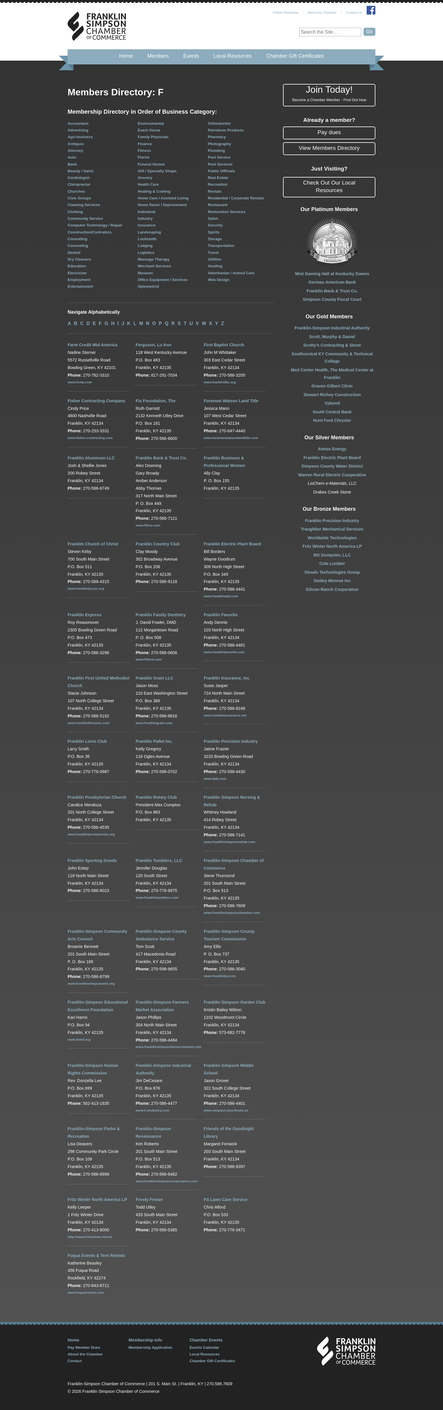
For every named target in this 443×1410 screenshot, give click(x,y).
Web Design (218, 280)
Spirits (213, 232)
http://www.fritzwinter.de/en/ (90, 1237)
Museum (145, 273)
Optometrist (148, 286)
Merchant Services (154, 266)
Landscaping (149, 232)
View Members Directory (329, 148)
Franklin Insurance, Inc (226, 678)
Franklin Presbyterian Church (97, 797)
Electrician (77, 273)
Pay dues (329, 132)
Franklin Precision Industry (231, 741)
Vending (215, 266)
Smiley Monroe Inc (332, 580)
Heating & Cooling (154, 191)
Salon (213, 218)
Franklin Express (84, 614)
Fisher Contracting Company (96, 400)
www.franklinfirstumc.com (89, 723)
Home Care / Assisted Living (163, 198)
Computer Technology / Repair (95, 225)
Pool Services (220, 164)
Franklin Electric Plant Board (232, 544)
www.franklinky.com (220, 976)
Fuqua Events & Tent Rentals (96, 1255)
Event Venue (149, 130)
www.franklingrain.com (154, 723)
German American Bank (332, 282)
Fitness (144, 150)
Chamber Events (206, 1340)
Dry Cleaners (79, 259)
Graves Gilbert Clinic (332, 386)
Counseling (78, 245)
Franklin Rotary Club (156, 797)
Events (191, 56)
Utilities (215, 259)
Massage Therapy (154, 259)
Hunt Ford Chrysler (332, 420)
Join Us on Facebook (371, 10)
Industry (145, 218)
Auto (72, 157)
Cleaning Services (84, 205)
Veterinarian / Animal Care (231, 273)
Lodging (145, 245)
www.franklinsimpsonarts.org (91, 983)
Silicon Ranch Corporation (332, 589)
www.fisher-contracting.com (90, 438)
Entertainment (80, 286)
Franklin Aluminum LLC (91, 458)
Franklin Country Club (158, 544)
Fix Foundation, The (155, 400)
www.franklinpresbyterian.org (91, 834)
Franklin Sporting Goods (92, 860)
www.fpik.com (215, 778)
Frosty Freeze (149, 1199)
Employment (79, 280)
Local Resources (233, 56)
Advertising (78, 130)
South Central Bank (332, 412)
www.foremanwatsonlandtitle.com (231, 438)
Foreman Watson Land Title (231, 400)
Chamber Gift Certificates (295, 56)
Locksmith (147, 239)
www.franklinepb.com (221, 596)
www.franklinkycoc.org (86, 588)
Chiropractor (79, 184)
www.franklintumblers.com (157, 897)
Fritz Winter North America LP (97, 1199)
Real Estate (218, 177)
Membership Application (150, 1347)
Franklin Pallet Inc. (154, 741)
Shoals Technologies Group (332, 572)
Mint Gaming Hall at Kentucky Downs (332, 273)
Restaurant (218, 205)
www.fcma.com (80, 382)
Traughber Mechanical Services (332, 529)
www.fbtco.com (148, 525)
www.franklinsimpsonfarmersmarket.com (168, 1047)
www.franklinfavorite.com (224, 652)
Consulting (77, 239)
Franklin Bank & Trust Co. (161, 458)
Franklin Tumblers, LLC (159, 860)
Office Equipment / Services (163, 280)
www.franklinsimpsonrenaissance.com (166, 1181)
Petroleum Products (226, 130)
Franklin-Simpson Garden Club (235, 1002)
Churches (76, 191)
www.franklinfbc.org (220, 382)
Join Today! (329, 93)
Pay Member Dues (84, 1347)
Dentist (74, 252)
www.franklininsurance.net (225, 715)
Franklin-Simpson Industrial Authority (332, 328)
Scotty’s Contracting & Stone (332, 345)
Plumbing (216, 150)
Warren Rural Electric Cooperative (332, 475)
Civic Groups (79, 198)
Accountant (78, 123)
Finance (145, 144)
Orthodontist (219, 123)
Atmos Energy (332, 449)
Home (126, 56)
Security (215, 225)
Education (77, 266)
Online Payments (285, 12)
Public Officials (221, 171)
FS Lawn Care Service (225, 1199)
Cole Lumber (332, 563)
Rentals (215, 191)
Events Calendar (204, 1347)
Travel (213, 252)
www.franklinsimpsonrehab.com (229, 842)
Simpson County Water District (332, 466)
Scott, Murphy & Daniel (332, 336)
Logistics (146, 252)
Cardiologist (79, 177)
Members (158, 56)
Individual (146, 212)
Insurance (147, 225)
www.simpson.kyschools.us (226, 1110)
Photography (219, 144)
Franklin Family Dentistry (161, 614)
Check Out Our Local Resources (329, 186)
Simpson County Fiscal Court (332, 299)
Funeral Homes (151, 164)
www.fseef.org (79, 1039)
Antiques (76, 144)
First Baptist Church (224, 345)
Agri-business (80, 137)
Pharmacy (217, 137)
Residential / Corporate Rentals (236, 198)
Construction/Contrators (89, 232)
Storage (215, 239)
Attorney (75, 150)
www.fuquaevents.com (86, 1292)
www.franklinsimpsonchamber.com (232, 912)
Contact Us (354, 12)
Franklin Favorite (221, 614)
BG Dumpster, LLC (332, 555)
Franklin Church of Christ (93, 544)
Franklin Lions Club (87, 741)
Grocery (145, 177)
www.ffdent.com (148, 659)
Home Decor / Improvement (162, 205)
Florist (144, 157)
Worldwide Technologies (332, 537)
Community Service (85, 218)
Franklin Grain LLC (154, 678)
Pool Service (219, 157)
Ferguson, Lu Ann (153, 345)
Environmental (151, 123)
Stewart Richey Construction (332, 394)
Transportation (221, 245)
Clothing (75, 212)
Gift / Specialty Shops (157, 171)
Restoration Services (226, 212)
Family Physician (153, 137)
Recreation (217, 184)
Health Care (148, 184)
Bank (72, 164)
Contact (75, 1361)
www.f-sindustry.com (152, 1110)
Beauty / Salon (81, 171)
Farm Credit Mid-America (92, 345)
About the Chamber (322, 12)
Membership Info (145, 1340)
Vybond (332, 403)
